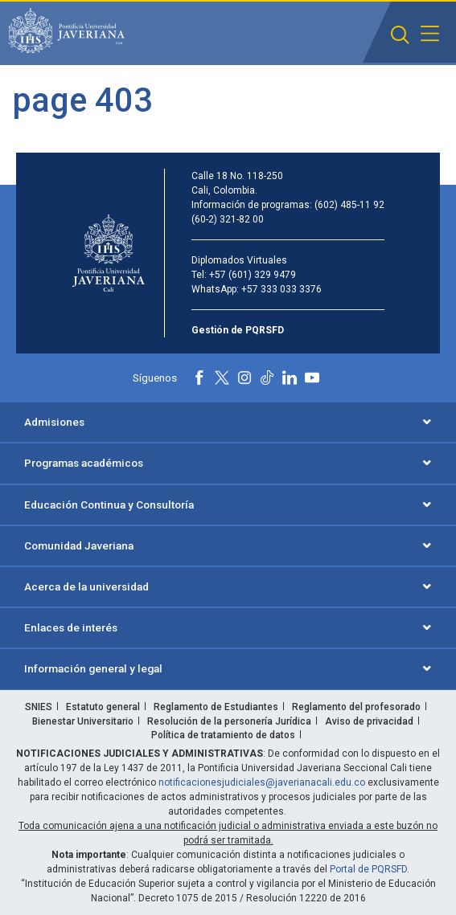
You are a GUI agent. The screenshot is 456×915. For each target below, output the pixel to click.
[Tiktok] (267, 377)
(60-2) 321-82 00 (227, 219)
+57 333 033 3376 (281, 289)
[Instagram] (244, 377)
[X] (222, 377)
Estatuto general (103, 707)
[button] (400, 35)
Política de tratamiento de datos (223, 735)
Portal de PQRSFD (368, 869)
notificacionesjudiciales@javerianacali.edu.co (261, 782)
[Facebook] (199, 377)
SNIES (38, 707)
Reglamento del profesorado (356, 707)
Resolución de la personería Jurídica (229, 721)
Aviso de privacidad (369, 721)
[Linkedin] (289, 377)
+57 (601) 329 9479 (252, 274)
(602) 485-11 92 (349, 204)
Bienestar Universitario (83, 721)
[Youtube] (312, 377)
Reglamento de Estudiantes (216, 707)
